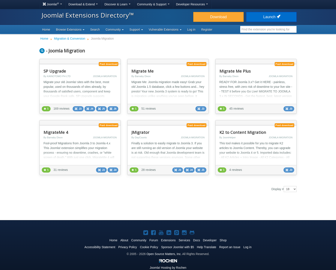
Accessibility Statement (99, 247)
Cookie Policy (149, 247)
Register (206, 29)
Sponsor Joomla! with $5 (177, 247)
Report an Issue (229, 247)
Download (218, 17)
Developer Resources (192, 4)
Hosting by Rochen (168, 267)
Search (95, 29)
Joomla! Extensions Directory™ (88, 15)
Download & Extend (83, 4)
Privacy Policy (127, 247)
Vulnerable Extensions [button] (165, 29)
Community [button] (115, 29)
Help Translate (206, 247)
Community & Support (153, 4)
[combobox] (268, 29)
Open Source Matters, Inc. (164, 254)
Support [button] (136, 29)
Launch (271, 17)
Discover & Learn (117, 4)
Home (46, 29)
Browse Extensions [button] (70, 29)
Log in (191, 29)
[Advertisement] (168, 207)
